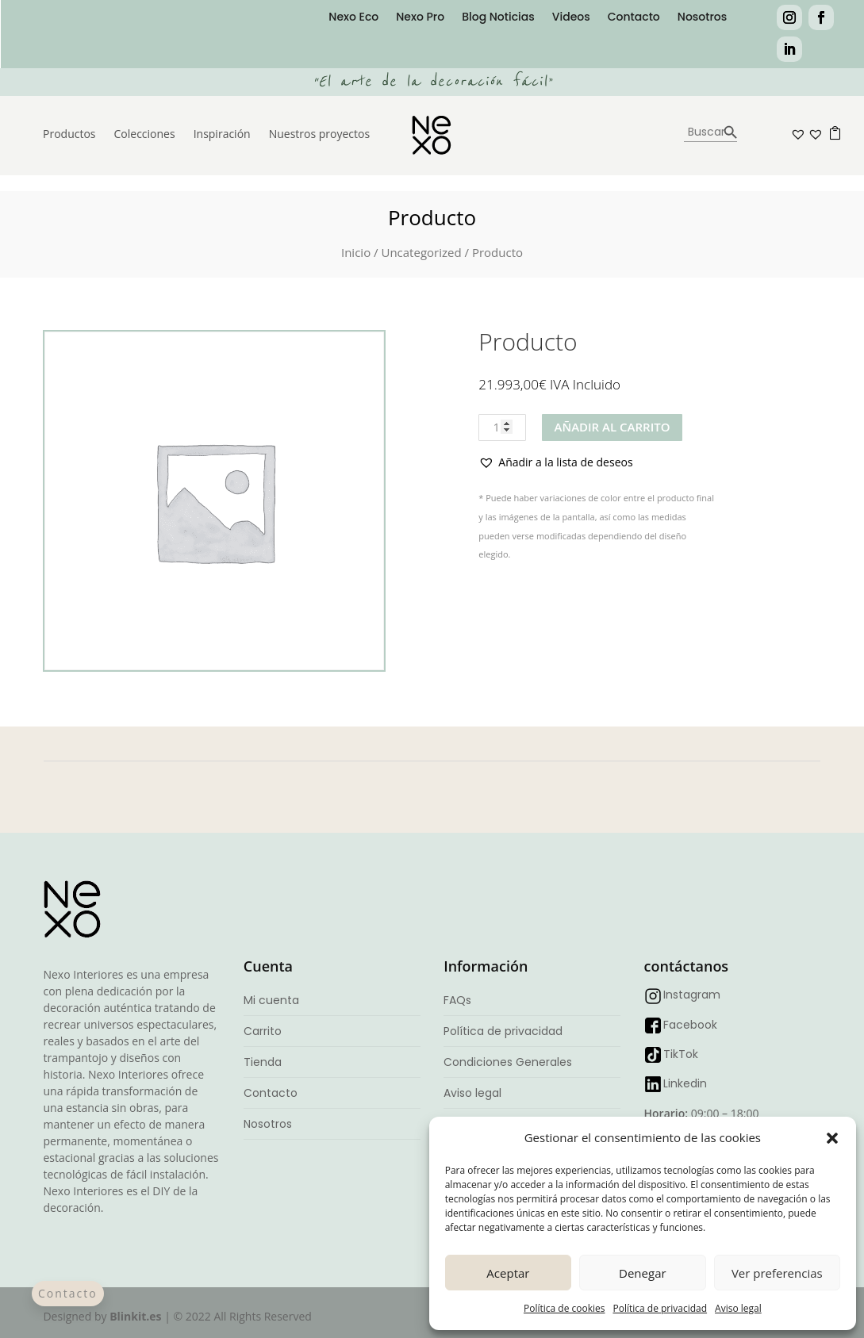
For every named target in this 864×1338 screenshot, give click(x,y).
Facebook (690, 1025)
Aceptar (507, 1273)
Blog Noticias (498, 18)
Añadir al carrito (612, 427)
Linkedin (685, 1083)
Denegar (642, 1273)
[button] (832, 1138)
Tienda (263, 1062)
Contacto (634, 18)
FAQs (457, 1000)
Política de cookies (564, 1308)
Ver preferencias (777, 1273)
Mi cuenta (271, 1000)
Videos (571, 18)
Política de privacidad (659, 1308)
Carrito (263, 1031)
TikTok (680, 1054)
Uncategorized (421, 252)
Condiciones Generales (508, 1062)
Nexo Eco (353, 18)
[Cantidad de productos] (502, 427)
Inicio (356, 252)
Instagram (691, 995)
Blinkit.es (135, 1316)
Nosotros (702, 18)
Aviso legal (738, 1308)
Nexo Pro (420, 18)
